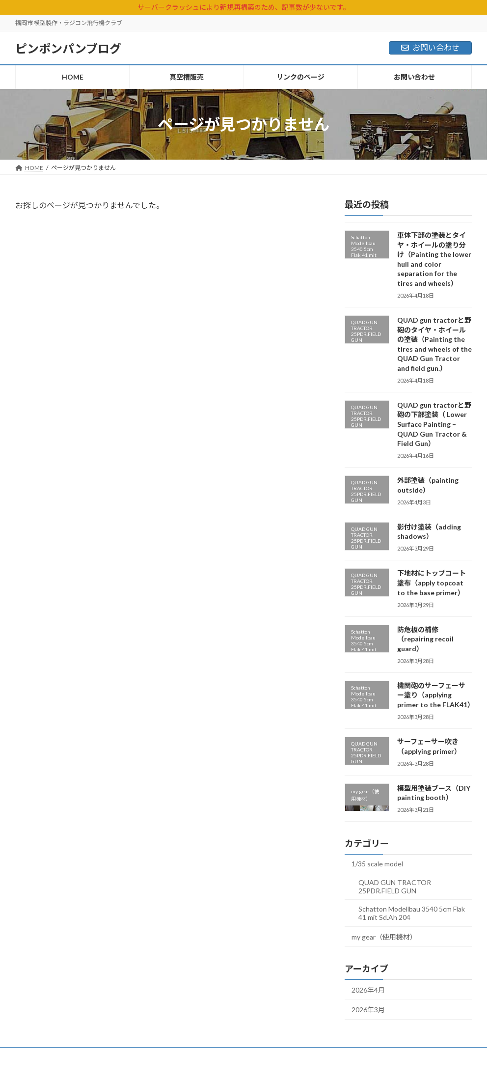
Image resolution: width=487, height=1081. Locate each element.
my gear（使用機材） (384, 937)
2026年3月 (368, 1009)
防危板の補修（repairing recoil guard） (425, 639)
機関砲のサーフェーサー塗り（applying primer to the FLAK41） (435, 695)
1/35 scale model (377, 863)
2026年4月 (368, 990)
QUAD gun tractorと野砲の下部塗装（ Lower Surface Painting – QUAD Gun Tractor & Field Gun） (434, 424)
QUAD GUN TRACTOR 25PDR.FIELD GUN (394, 886)
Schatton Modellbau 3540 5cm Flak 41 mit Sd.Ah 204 (411, 913)
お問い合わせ (430, 47)
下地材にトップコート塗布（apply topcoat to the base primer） (431, 582)
